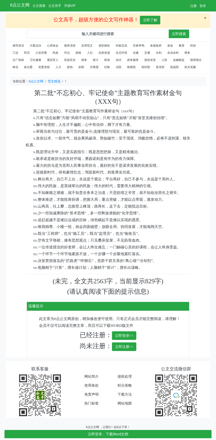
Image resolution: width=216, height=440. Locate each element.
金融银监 (178, 60)
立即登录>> (124, 336)
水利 (159, 52)
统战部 (174, 67)
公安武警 (41, 52)
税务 (84, 60)
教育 (181, 45)
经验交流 (121, 45)
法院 (118, 67)
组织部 (145, 67)
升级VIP (70, 6)
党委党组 (44, 67)
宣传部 (160, 67)
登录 (203, 6)
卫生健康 (35, 60)
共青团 (94, 67)
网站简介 (91, 376)
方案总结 (35, 45)
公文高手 (54, 6)
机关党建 (190, 67)
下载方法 (124, 394)
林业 (15, 67)
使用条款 (91, 385)
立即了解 (150, 20)
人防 (164, 60)
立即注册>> (124, 347)
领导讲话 (18, 45)
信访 (118, 60)
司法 (67, 52)
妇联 (81, 67)
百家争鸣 (138, 45)
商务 (187, 52)
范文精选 (54, 81)
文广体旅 (18, 60)
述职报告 (104, 45)
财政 (78, 52)
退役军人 (52, 60)
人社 (90, 52)
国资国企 (196, 60)
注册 (193, 6)
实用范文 (87, 45)
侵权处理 (124, 376)
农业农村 (173, 52)
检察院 (131, 67)
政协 (70, 67)
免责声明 (91, 394)
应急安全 (70, 60)
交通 (147, 52)
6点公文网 (20, 5)
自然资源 (104, 52)
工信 (15, 52)
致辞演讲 (70, 45)
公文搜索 (39, 6)
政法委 (28, 67)
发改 (170, 45)
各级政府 (156, 45)
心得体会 (52, 45)
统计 (96, 60)
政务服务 (133, 60)
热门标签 (91, 403)
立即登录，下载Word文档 (108, 434)
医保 (107, 60)
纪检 (107, 67)
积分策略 (124, 385)
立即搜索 (179, 34)
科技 (193, 45)
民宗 (27, 52)
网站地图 (124, 403)
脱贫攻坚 (150, 60)
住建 (136, 52)
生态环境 (121, 52)
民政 (55, 52)
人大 (58, 67)
